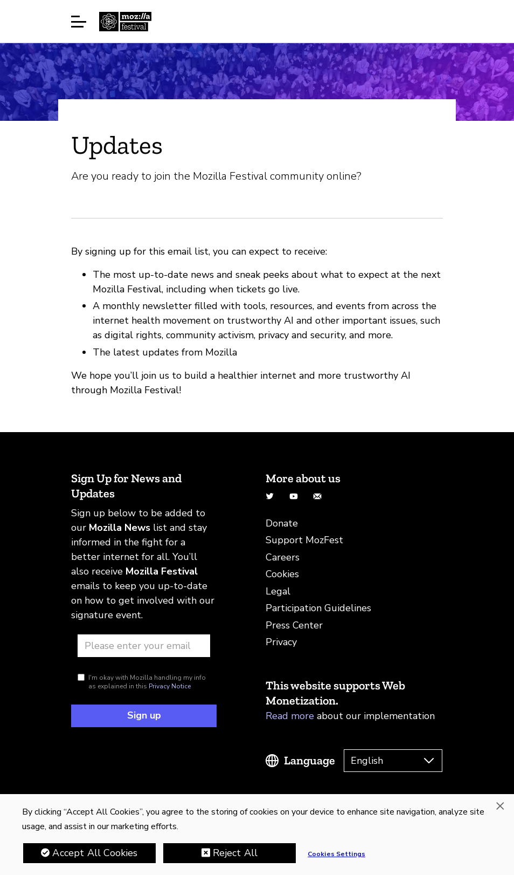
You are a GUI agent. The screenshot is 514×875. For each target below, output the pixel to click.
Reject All (235, 853)
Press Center (294, 625)
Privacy (281, 641)
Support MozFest (304, 540)
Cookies (282, 574)
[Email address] (144, 645)
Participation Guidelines (318, 607)
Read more (290, 715)
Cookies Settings (336, 855)
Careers (283, 557)
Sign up (144, 715)
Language (309, 760)
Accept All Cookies (94, 853)
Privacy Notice (170, 686)
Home (125, 21)
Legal (278, 591)
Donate (282, 523)
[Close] (500, 807)
